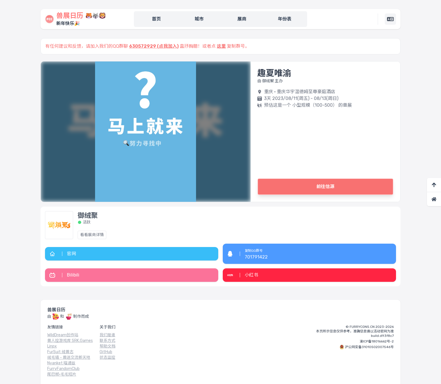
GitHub (106, 351)
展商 (241, 19)
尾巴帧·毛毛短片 (61, 374)
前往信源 (325, 186)
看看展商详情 (92, 234)
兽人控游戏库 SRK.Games (70, 340)
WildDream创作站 (62, 335)
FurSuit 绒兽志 (60, 351)
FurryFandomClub (63, 368)
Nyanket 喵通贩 (61, 363)
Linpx (52, 346)
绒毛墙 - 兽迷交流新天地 (68, 357)
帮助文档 (107, 346)
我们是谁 (107, 335)
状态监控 (107, 357)
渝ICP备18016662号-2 (377, 341)
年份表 (284, 19)
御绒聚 (88, 216)
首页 (156, 19)
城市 (199, 19)
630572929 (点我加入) (154, 46)
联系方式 (107, 340)
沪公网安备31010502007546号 (369, 347)
